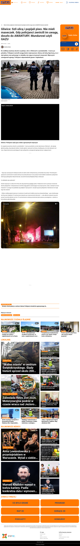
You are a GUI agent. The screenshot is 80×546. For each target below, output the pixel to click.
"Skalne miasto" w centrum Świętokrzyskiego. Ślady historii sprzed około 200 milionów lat (20, 366)
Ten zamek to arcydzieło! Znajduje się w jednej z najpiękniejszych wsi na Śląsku (10, 334)
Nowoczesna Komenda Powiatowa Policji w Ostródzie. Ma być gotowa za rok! (50, 354)
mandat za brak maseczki (7, 315)
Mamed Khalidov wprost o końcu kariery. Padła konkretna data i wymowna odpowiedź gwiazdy (20, 486)
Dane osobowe (61, 538)
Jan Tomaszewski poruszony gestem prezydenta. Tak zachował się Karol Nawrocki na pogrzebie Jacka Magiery (50, 441)
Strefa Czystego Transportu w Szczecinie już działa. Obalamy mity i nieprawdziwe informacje (10, 421)
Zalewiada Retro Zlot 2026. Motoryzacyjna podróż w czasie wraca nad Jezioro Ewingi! (20, 399)
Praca (41, 535)
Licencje (60, 535)
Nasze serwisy (40, 542)
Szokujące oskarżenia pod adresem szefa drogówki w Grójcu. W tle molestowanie (50, 371)
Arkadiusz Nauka (7, 46)
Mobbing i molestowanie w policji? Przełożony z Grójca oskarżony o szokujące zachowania (30, 421)
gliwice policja (16, 315)
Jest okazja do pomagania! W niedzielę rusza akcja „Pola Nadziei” (50, 404)
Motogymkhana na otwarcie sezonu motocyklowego (50, 387)
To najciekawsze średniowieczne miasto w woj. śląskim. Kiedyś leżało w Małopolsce (50, 334)
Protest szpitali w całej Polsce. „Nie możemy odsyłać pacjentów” (69, 334)
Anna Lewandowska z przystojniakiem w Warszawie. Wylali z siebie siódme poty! (20, 452)
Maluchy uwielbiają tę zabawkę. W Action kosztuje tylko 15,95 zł (50, 474)
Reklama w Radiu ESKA (44, 538)
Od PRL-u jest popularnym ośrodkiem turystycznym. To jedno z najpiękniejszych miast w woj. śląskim (30, 334)
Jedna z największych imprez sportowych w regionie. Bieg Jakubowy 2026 (50, 421)
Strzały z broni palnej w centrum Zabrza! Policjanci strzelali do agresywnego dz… (24, 306)
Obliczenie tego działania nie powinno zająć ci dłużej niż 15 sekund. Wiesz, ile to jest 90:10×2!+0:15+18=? (50, 458)
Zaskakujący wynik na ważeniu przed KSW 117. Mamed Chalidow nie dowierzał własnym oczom (50, 491)
